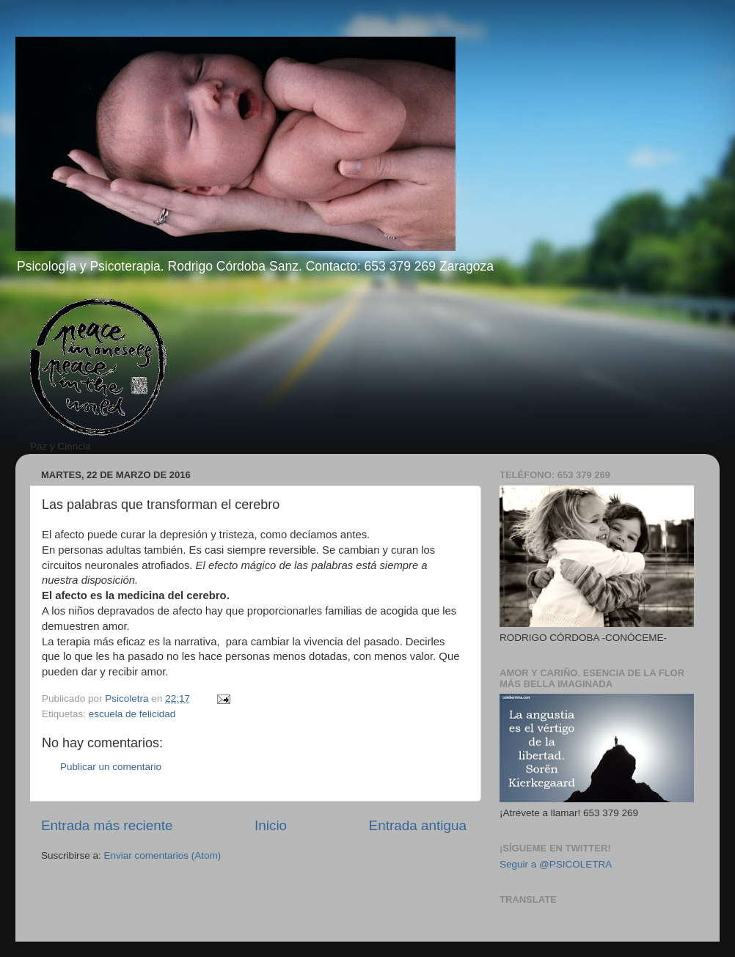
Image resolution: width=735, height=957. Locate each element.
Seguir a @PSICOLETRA (556, 864)
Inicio (271, 825)
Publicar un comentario (110, 766)
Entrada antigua (418, 825)
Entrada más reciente (107, 825)
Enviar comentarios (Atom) (163, 855)
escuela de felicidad (132, 713)
